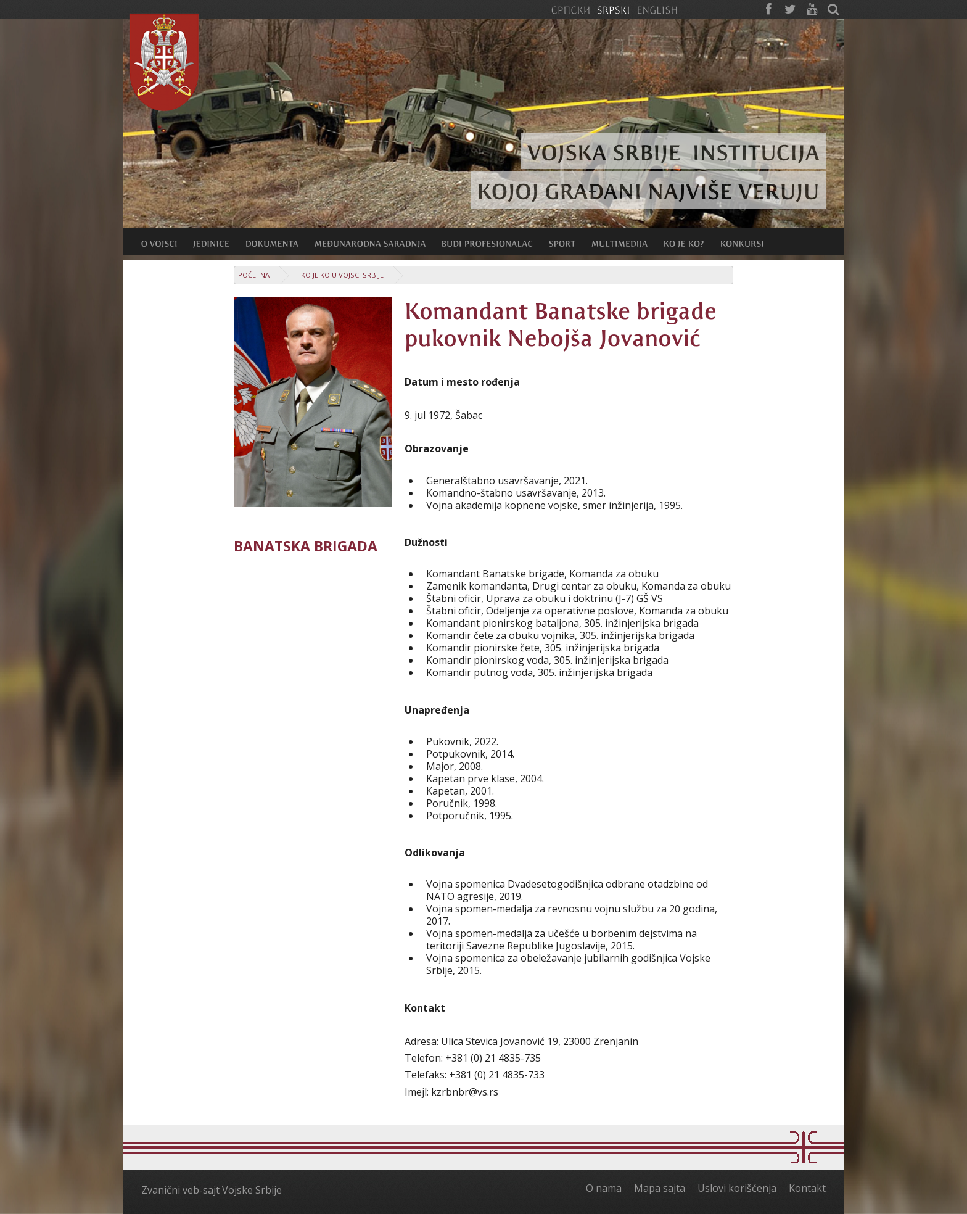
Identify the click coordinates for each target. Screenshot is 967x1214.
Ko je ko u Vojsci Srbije (342, 274)
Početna (254, 274)
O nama (604, 1188)
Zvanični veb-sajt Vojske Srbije (211, 1190)
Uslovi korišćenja (736, 1188)
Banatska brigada (305, 546)
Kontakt (807, 1188)
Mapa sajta (659, 1188)
